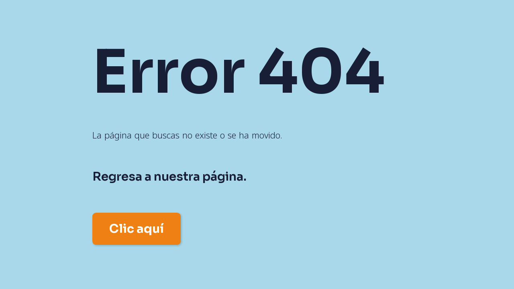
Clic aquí (136, 228)
